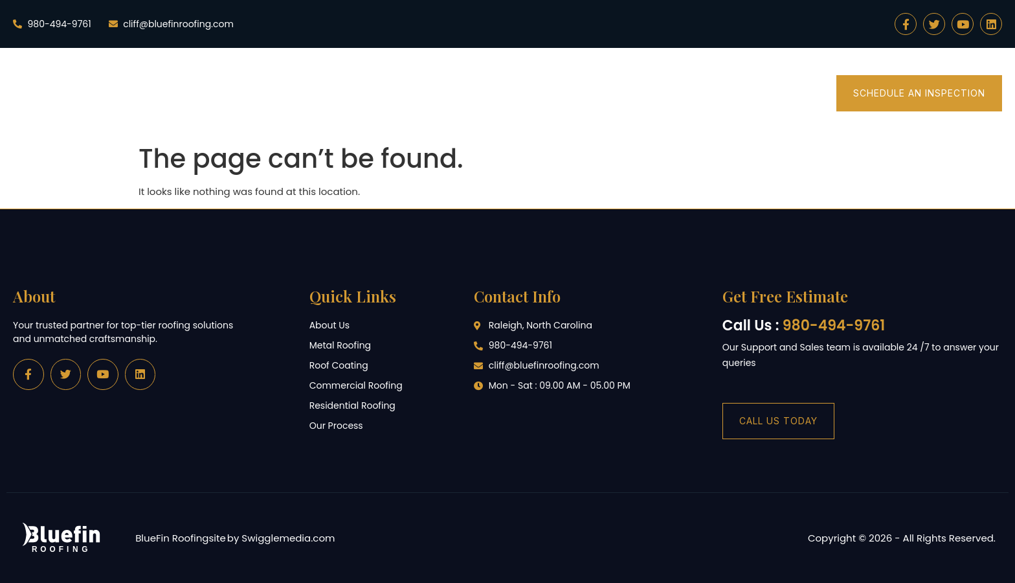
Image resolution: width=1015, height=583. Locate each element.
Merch (792, 93)
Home (338, 93)
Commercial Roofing (578, 93)
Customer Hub (706, 93)
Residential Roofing (437, 93)
